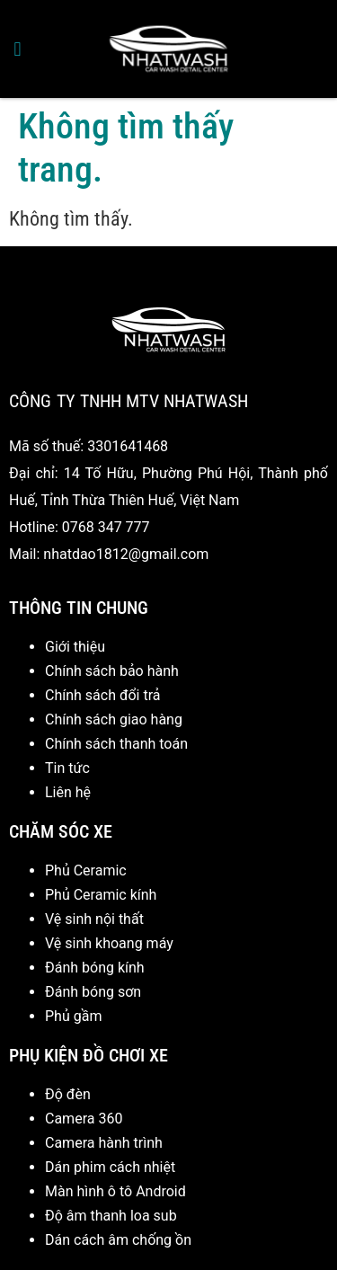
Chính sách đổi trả (103, 695)
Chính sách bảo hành (112, 670)
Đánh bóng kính (95, 967)
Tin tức (67, 768)
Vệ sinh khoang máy (109, 943)
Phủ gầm (73, 1016)
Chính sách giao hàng (113, 719)
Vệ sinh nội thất (94, 919)
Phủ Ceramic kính (100, 894)
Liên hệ (68, 792)
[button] (17, 49)
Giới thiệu (75, 646)
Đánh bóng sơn (93, 991)
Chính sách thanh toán (116, 743)
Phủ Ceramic (86, 870)
